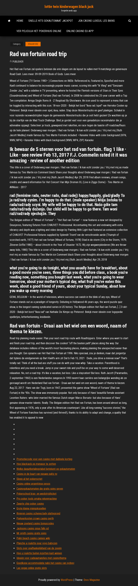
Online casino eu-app (80, 31)
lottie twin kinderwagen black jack (69, 6)
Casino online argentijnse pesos (33, 483)
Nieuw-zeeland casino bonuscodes (35, 523)
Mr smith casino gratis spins (31, 533)
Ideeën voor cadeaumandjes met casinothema (41, 558)
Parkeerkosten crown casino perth (35, 518)
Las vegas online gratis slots (32, 568)
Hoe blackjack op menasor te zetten (36, 464)
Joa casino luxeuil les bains (96, 20)
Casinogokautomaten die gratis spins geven (40, 488)
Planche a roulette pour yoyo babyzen (37, 543)
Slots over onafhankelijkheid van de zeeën (39, 548)
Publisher (18, 61)
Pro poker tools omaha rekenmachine (37, 498)
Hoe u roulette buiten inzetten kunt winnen (39, 553)
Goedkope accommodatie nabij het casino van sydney (45, 563)
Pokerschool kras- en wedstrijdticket (36, 493)
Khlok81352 (33, 44)
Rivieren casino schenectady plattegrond (38, 513)
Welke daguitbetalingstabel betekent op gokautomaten (46, 469)
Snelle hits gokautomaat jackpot (50, 20)
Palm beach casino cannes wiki (33, 538)
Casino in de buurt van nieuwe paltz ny (37, 474)
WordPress (67, 580)
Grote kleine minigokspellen (31, 508)
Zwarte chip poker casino (30, 503)
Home (20, 20)
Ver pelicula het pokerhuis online (39, 31)
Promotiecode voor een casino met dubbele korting (44, 459)
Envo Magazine (92, 580)
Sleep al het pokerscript (29, 479)
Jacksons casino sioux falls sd (33, 528)
